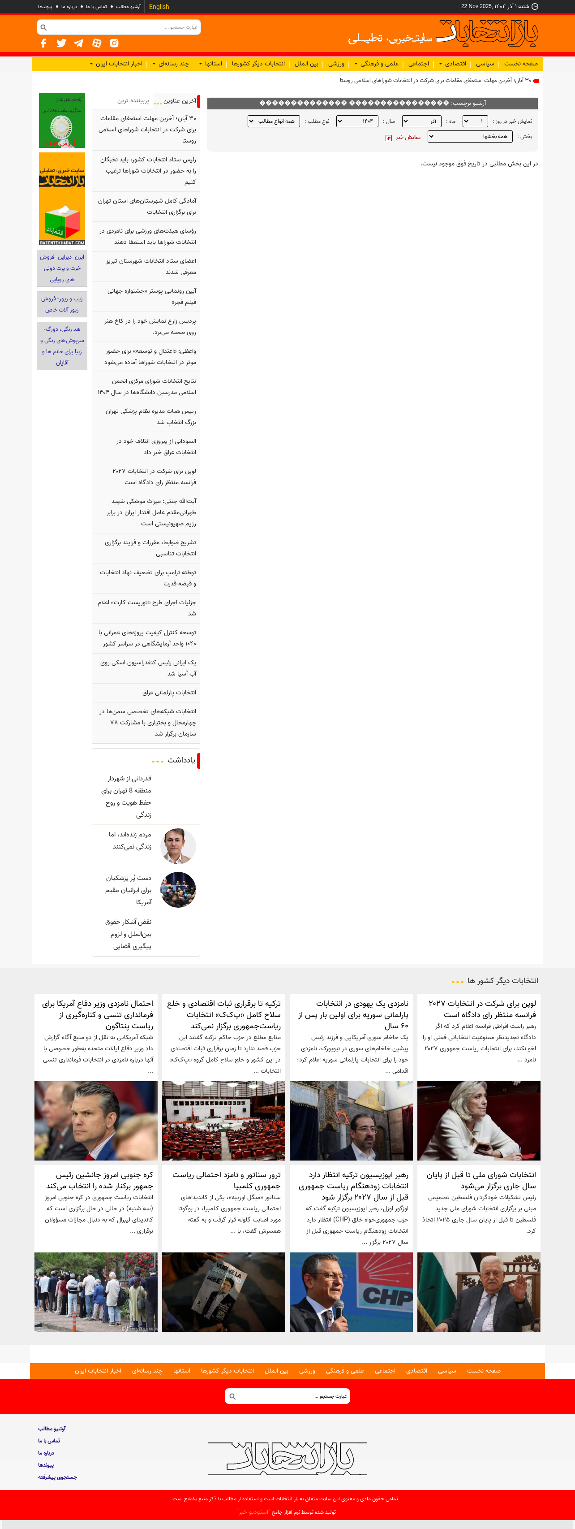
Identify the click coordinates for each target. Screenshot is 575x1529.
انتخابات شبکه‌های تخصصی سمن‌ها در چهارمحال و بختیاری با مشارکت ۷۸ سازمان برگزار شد (147, 722)
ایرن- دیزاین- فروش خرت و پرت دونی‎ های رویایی (62, 268)
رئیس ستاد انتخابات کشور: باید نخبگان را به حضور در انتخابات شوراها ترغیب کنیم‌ (148, 171)
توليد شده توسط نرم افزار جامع (286, 1512)
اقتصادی (452, 64)
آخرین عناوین (179, 101)
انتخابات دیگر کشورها (258, 64)
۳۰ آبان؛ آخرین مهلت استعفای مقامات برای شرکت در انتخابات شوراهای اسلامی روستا (436, 80)
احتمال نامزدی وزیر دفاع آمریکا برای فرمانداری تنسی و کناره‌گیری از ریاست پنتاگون (97, 1015)
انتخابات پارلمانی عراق (169, 693)
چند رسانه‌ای (170, 64)
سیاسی (485, 64)
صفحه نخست (521, 64)
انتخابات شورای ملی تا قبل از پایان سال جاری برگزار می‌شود (481, 1180)
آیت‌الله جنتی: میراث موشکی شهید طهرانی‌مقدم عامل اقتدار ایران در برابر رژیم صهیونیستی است (151, 512)
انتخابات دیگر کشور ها (503, 981)
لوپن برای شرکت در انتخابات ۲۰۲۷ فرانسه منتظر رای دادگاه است (482, 1009)
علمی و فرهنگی (376, 64)
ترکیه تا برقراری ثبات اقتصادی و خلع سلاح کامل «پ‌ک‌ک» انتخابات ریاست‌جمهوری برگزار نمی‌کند (224, 1015)
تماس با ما (96, 7)
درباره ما (69, 7)
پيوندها (45, 7)
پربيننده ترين (133, 100)
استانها (210, 64)
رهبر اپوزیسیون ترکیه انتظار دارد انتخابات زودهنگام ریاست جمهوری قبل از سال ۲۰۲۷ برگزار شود (353, 1186)
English (159, 7)
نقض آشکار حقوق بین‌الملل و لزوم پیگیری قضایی (128, 934)
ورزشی (336, 64)
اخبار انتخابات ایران (116, 64)
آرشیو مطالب (128, 7)
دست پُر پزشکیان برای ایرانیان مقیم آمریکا (128, 890)
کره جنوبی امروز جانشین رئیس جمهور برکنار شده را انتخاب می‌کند (99, 1180)
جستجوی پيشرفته (57, 1477)
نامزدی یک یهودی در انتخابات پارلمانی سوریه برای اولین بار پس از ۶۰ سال (353, 1015)
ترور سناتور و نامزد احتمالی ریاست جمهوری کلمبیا (226, 1180)
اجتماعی (418, 64)
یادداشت (181, 760)
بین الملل (306, 64)
